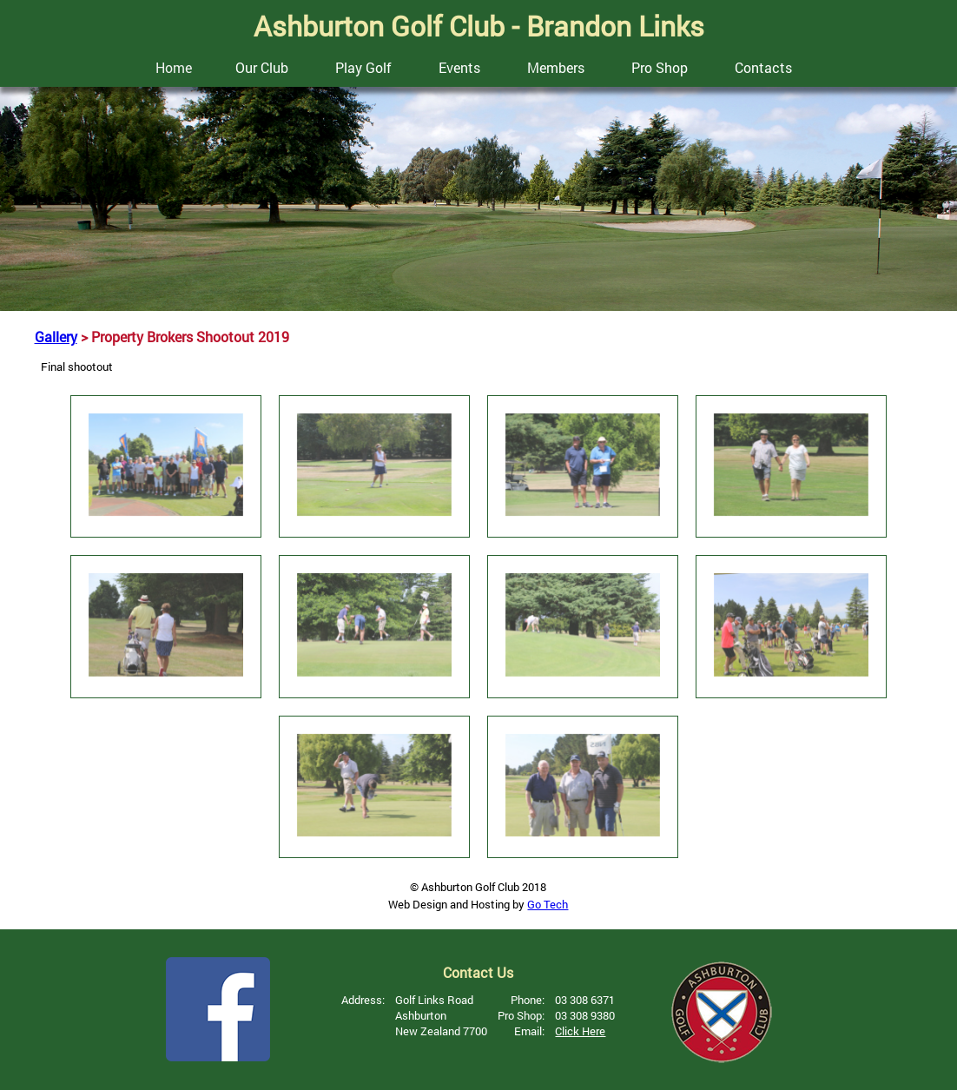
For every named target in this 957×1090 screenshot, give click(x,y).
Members (555, 67)
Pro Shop (659, 67)
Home (173, 67)
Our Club (261, 67)
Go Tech (547, 904)
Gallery (56, 336)
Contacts (763, 67)
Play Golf (363, 67)
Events (459, 67)
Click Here (580, 1031)
